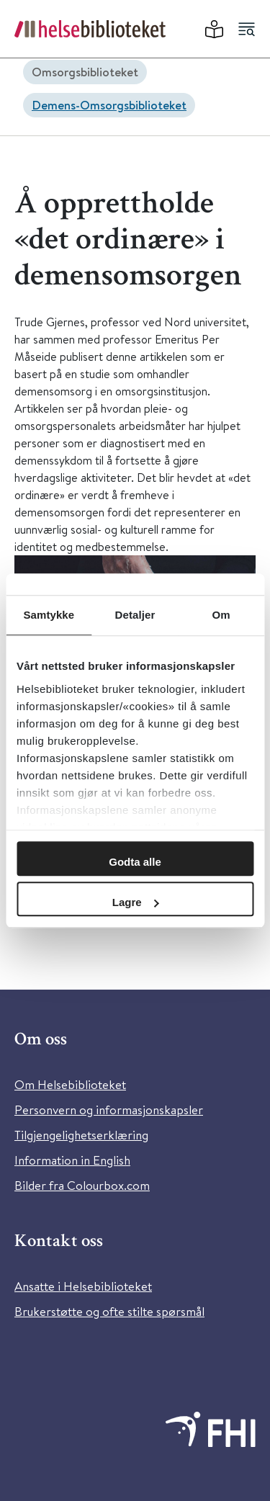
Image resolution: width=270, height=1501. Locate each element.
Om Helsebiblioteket (70, 1084)
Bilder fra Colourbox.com (82, 1185)
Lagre (135, 902)
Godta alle (135, 862)
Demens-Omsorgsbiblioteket (109, 105)
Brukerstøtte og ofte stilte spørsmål (109, 1311)
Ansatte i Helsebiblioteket (83, 1286)
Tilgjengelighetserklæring (81, 1134)
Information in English (72, 1160)
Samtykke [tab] (48, 615)
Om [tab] (221, 615)
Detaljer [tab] (135, 615)
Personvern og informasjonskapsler (108, 1109)
